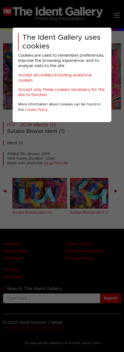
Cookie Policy (36, 110)
